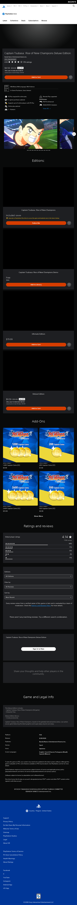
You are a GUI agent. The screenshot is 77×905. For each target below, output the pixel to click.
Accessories (33, 6)
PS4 (19, 6)
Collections (14, 19)
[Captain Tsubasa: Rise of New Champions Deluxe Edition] (30, 132)
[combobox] (38, 574)
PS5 (14, 6)
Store (47, 6)
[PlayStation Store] (10, 11)
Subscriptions (33, 19)
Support (54, 6)
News (41, 6)
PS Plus (25, 6)
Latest (5, 19)
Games (8, 6)
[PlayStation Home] (4, 6)
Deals (23, 19)
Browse (44, 19)
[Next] (74, 132)
